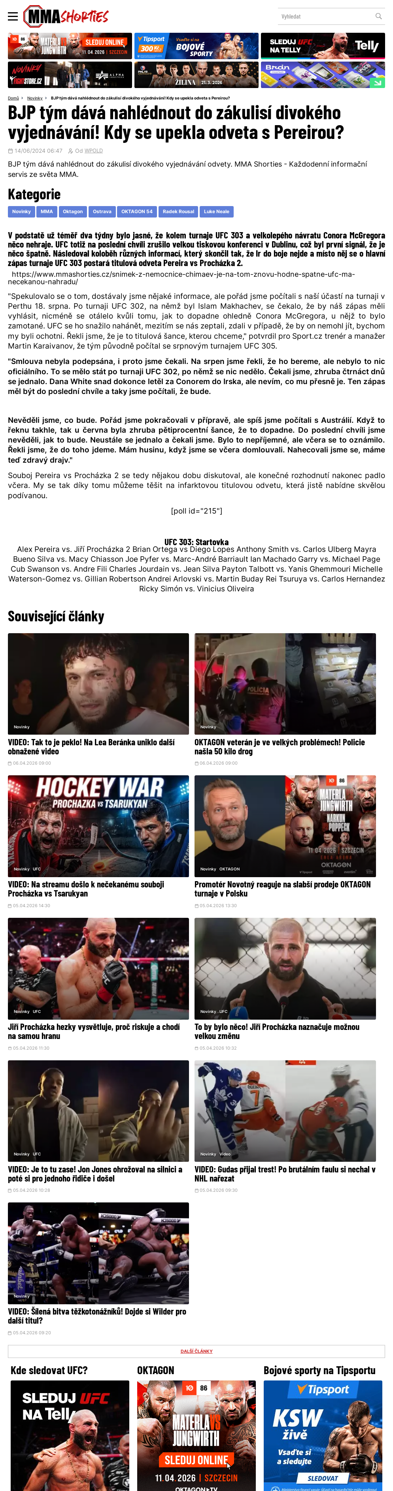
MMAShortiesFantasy (228, 1421)
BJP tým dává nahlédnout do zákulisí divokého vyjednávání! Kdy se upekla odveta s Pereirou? (154, 98)
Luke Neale (247, 213)
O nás (137, 1421)
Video (166, 924)
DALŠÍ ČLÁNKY (196, 990)
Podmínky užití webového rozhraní (110, 1480)
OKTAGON (43, 814)
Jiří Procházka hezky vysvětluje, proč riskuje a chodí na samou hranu (195, 836)
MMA (53, 213)
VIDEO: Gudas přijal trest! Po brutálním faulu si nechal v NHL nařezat (187, 950)
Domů (14, 98)
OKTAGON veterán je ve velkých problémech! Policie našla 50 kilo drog (190, 721)
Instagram (227, 1364)
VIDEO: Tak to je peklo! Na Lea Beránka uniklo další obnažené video (67, 716)
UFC (292, 695)
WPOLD (95, 152)
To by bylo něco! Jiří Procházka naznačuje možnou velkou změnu (317, 836)
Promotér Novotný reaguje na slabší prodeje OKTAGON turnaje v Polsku (66, 836)
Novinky (37, 98)
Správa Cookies (171, 1480)
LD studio (312, 1480)
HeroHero (169, 1421)
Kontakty (195, 1405)
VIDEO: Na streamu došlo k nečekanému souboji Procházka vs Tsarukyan (319, 721)
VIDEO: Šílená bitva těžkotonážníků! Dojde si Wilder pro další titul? (320, 946)
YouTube (283, 1364)
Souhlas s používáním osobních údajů (234, 1480)
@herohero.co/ (140, 1338)
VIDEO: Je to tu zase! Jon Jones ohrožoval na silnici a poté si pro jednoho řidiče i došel (61, 950)
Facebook (170, 1364)
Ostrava (116, 213)
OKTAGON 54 (156, 213)
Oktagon (82, 213)
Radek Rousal (203, 213)
